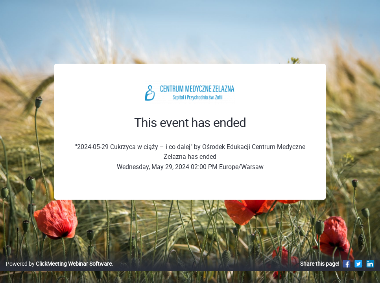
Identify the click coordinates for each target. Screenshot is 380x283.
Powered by (59, 272)
